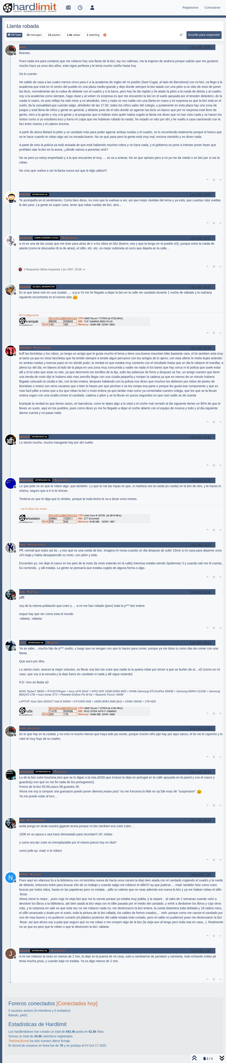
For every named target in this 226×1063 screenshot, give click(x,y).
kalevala (24, 194)
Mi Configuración (29, 315)
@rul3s (34, 728)
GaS (22, 592)
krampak (24, 286)
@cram (60, 771)
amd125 (24, 436)
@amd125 (62, 480)
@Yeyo (33, 592)
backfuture (26, 771)
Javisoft (24, 950)
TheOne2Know (18, 1041)
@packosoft (42, 347)
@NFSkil (58, 950)
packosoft (25, 238)
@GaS (52, 642)
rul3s (22, 642)
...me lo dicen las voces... (34, 508)
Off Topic (14, 34)
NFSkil (23, 874)
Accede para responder (204, 35)
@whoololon (37, 544)
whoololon (26, 480)
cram (22, 47)
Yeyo (22, 544)
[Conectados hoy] (77, 1003)
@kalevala (70, 238)
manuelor (25, 347)
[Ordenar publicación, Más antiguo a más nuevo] (181, 35)
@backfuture (36, 820)
